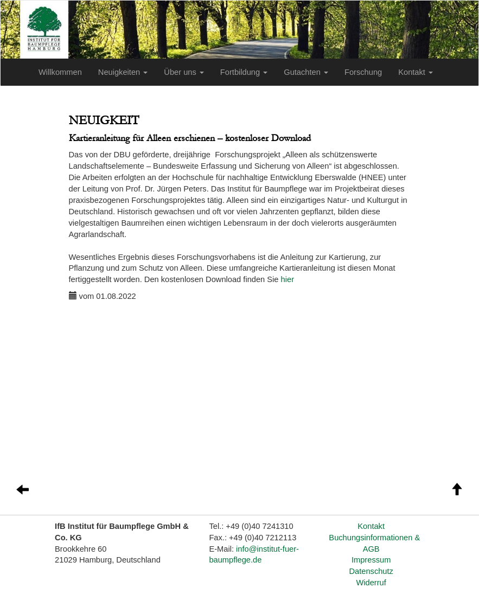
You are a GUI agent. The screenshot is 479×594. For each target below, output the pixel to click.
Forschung (363, 72)
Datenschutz (371, 571)
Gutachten (306, 72)
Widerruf (371, 582)
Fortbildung (243, 72)
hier (287, 279)
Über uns (184, 72)
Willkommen (60, 72)
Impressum (371, 559)
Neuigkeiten (123, 72)
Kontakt (415, 72)
